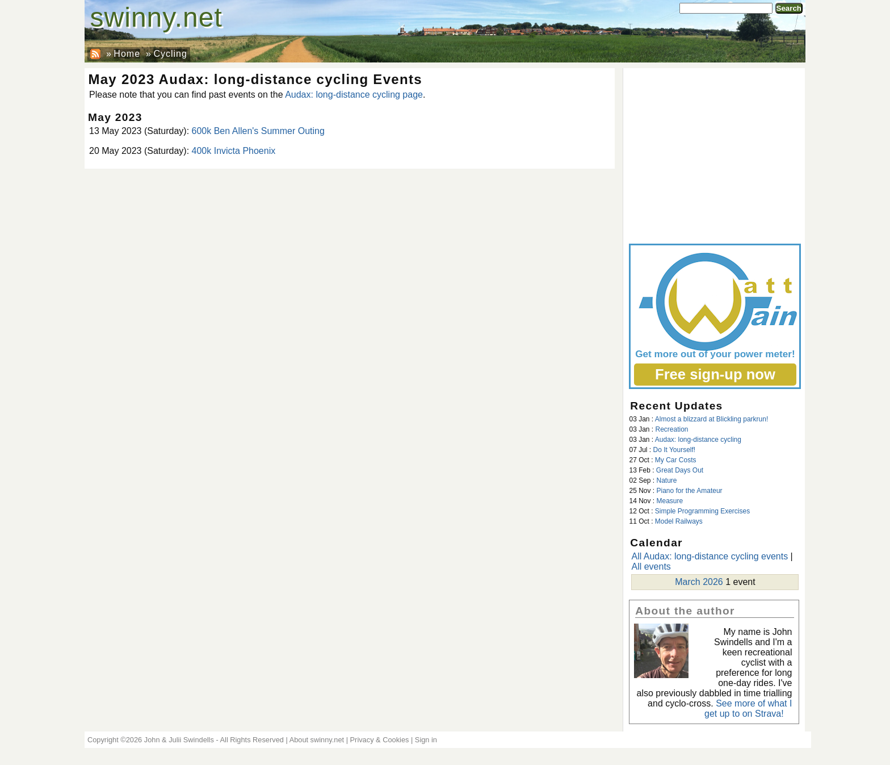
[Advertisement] (714, 153)
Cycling (170, 53)
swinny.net (156, 17)
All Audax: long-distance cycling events (709, 556)
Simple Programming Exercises (702, 511)
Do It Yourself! (674, 450)
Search (788, 8)
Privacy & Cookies (379, 739)
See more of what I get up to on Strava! (748, 708)
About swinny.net (317, 739)
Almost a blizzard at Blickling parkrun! (711, 419)
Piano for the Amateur (689, 491)
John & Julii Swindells (179, 739)
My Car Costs (675, 460)
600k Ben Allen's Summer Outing (258, 131)
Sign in (426, 739)
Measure (669, 501)
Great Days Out (679, 470)
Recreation (671, 429)
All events (650, 566)
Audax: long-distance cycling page (354, 94)
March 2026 (699, 582)
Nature (667, 480)
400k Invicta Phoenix (234, 151)
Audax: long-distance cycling (698, 440)
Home (127, 53)
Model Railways (679, 521)
